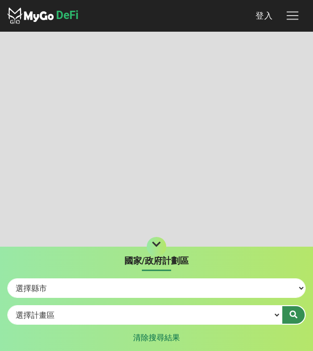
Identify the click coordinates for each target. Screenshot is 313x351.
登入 (264, 15)
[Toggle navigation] (292, 15)
